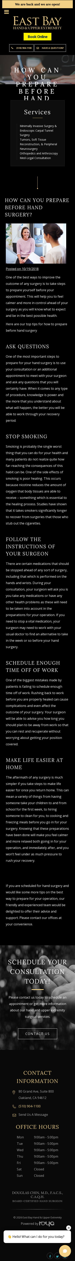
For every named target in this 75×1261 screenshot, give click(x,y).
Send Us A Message (33, 1114)
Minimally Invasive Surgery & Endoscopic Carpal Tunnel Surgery (38, 130)
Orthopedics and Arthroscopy (39, 153)
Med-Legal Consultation (35, 158)
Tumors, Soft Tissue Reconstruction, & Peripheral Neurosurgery (38, 144)
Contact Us (37, 1034)
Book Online (37, 36)
